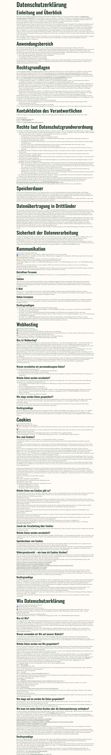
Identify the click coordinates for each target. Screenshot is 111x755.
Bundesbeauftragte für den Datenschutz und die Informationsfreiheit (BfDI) (38, 182)
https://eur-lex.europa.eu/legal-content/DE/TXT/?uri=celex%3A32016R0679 (45, 77)
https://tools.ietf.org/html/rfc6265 (26, 522)
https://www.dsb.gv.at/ (49, 180)
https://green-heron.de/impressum (33, 122)
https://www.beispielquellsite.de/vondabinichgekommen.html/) (73, 389)
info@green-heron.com (27, 119)
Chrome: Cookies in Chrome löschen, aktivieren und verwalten (34, 562)
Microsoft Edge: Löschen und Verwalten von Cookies (31, 568)
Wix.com (87, 657)
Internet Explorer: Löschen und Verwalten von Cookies (32, 567)
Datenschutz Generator (36, 754)
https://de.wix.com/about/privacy (37, 751)
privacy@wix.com (53, 713)
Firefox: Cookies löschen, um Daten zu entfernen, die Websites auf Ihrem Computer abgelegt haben (45, 565)
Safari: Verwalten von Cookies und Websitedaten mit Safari (33, 564)
